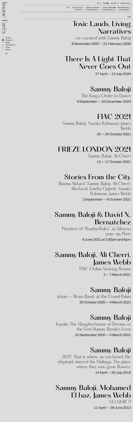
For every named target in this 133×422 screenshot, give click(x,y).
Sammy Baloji (108, 8)
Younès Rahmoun (108, 10)
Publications (10, 45)
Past (105, 3)
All (98, 3)
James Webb (124, 10)
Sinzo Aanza (77, 8)
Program (9, 40)
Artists (8, 38)
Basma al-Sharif (92, 8)
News (8, 42)
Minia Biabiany (123, 8)
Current (113, 3)
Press (8, 47)
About (8, 50)
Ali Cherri (78, 10)
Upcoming (125, 3)
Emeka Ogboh (91, 10)
